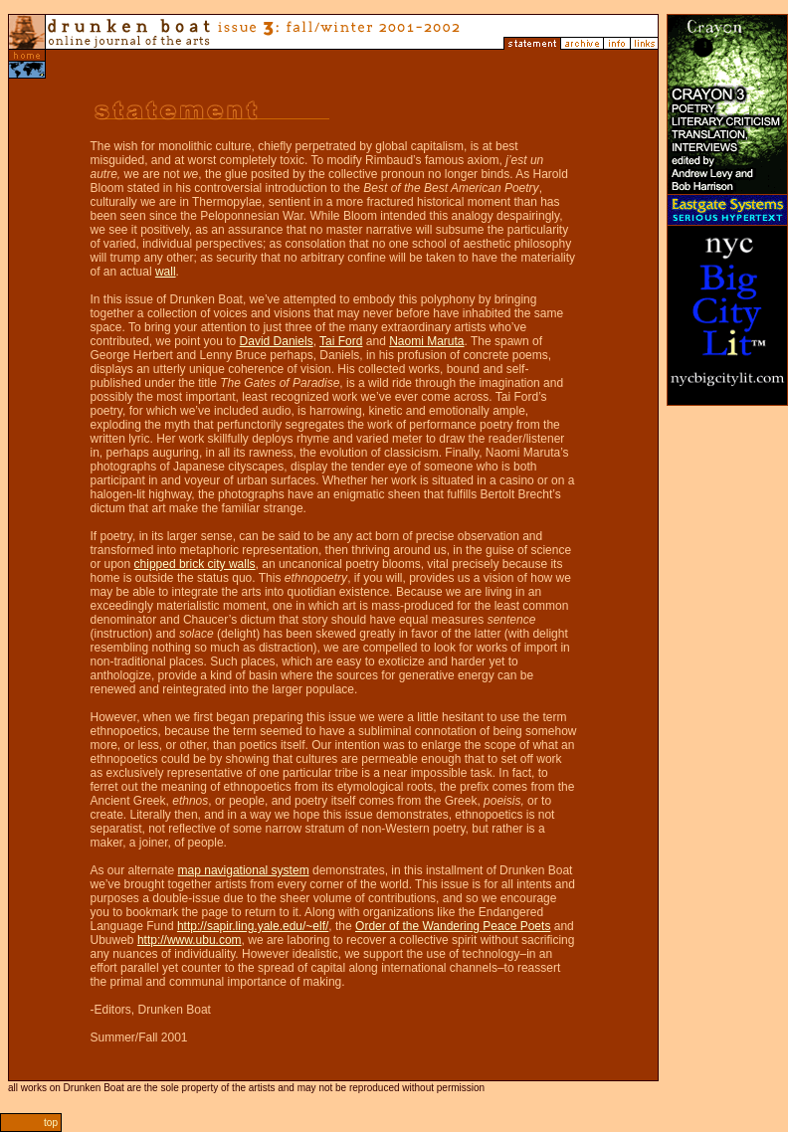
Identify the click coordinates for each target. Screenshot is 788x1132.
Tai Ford (340, 341)
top (51, 1122)
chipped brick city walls (195, 564)
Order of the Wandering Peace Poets (452, 926)
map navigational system (243, 870)
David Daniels (276, 341)
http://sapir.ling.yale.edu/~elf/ (252, 926)
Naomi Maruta (426, 341)
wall (165, 272)
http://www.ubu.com (189, 940)
